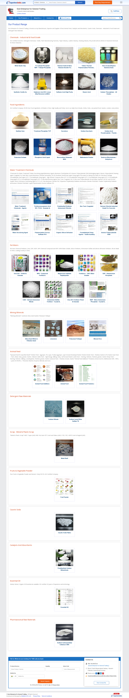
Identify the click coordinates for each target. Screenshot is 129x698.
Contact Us (50, 18)
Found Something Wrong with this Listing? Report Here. (102, 676)
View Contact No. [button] (101, 683)
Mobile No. (13, 673)
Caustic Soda (15, 509)
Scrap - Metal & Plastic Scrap (22, 432)
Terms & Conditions (47, 696)
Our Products (23, 18)
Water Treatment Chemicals (22, 170)
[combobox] (13, 676)
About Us (37, 18)
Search (80, 2)
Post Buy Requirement (102, 2)
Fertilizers (14, 245)
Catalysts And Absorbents (21, 545)
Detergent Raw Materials (20, 396)
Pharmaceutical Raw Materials (22, 620)
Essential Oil (15, 581)
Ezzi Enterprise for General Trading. (31, 9)
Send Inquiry (45, 681)
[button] (114, 11)
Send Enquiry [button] (65, 18)
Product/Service (14, 666)
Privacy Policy (56, 685)
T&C (49, 685)
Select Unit (66, 666)
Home (11, 18)
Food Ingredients (17, 105)
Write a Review (21, 13)
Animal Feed (15, 351)
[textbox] (61, 2)
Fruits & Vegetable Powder (21, 471)
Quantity (48, 666)
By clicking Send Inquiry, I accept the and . (45, 685)
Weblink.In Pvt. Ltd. (26, 696)
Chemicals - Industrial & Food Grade (25, 37)
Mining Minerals (17, 312)
